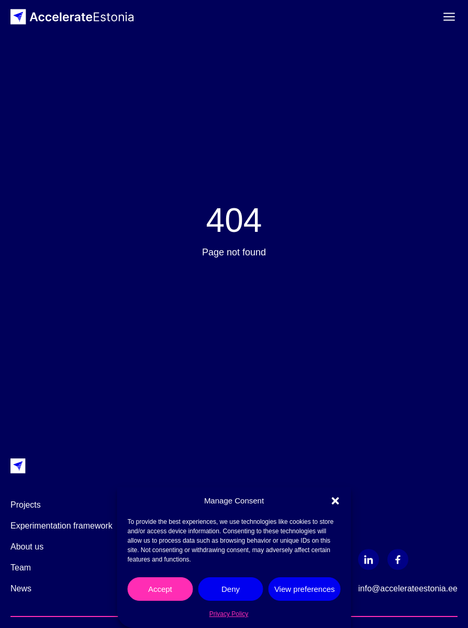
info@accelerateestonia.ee (408, 588)
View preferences (304, 589)
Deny (230, 589)
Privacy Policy (229, 614)
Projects (25, 504)
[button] (335, 501)
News (20, 588)
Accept (160, 589)
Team (20, 567)
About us (26, 546)
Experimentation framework (61, 525)
